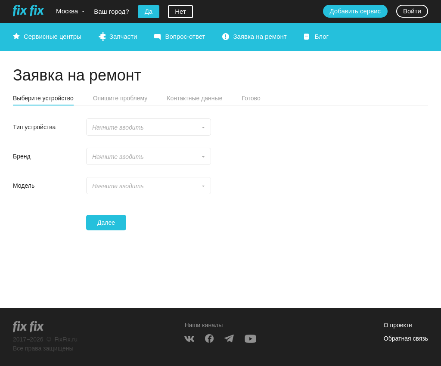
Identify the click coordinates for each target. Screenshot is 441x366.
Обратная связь (406, 338)
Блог (322, 36)
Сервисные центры (52, 36)
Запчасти (123, 36)
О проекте (398, 325)
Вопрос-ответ (185, 36)
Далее (106, 222)
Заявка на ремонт (259, 36)
